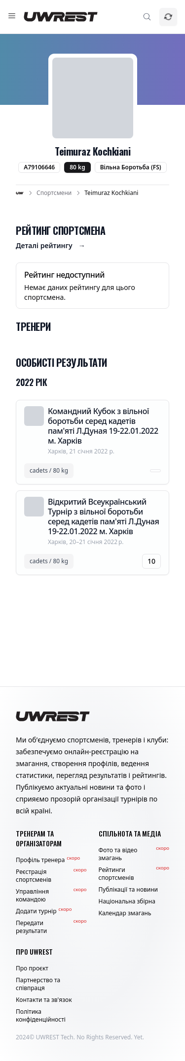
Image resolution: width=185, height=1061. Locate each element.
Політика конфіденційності (41, 1016)
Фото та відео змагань (134, 854)
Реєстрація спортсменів (51, 876)
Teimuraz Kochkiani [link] (111, 193)
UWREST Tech (55, 1037)
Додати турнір (44, 911)
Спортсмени (54, 193)
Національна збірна (127, 901)
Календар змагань (125, 913)
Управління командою (51, 895)
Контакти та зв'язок (44, 1000)
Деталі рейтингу (50, 246)
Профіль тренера (48, 860)
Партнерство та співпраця (38, 984)
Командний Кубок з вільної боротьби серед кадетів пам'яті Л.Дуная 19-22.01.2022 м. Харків (103, 426)
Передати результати (51, 927)
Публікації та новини (128, 890)
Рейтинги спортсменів (134, 874)
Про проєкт (32, 968)
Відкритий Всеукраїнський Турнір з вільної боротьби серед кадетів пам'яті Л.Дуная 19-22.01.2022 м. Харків (103, 516)
